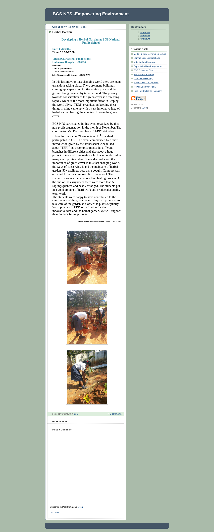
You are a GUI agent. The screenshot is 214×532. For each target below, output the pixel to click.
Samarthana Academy (144, 74)
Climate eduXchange (143, 79)
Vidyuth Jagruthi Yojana (145, 87)
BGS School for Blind (143, 70)
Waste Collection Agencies (146, 83)
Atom (80, 507)
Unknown (145, 32)
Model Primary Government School (150, 54)
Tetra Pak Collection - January (148, 91)
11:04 (77, 414)
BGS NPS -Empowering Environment (91, 13)
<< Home (55, 512)
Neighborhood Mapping (144, 62)
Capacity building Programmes (148, 66)
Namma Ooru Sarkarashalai (147, 58)
